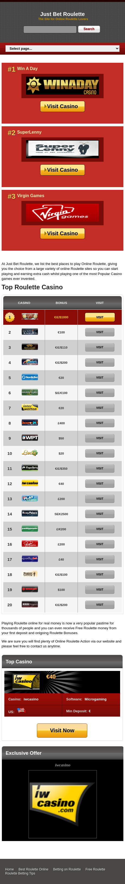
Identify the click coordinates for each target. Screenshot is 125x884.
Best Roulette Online (34, 869)
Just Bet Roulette (62, 14)
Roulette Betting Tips (20, 873)
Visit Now (62, 730)
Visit (99, 317)
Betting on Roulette (67, 869)
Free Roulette (95, 869)
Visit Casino (62, 106)
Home (9, 869)
